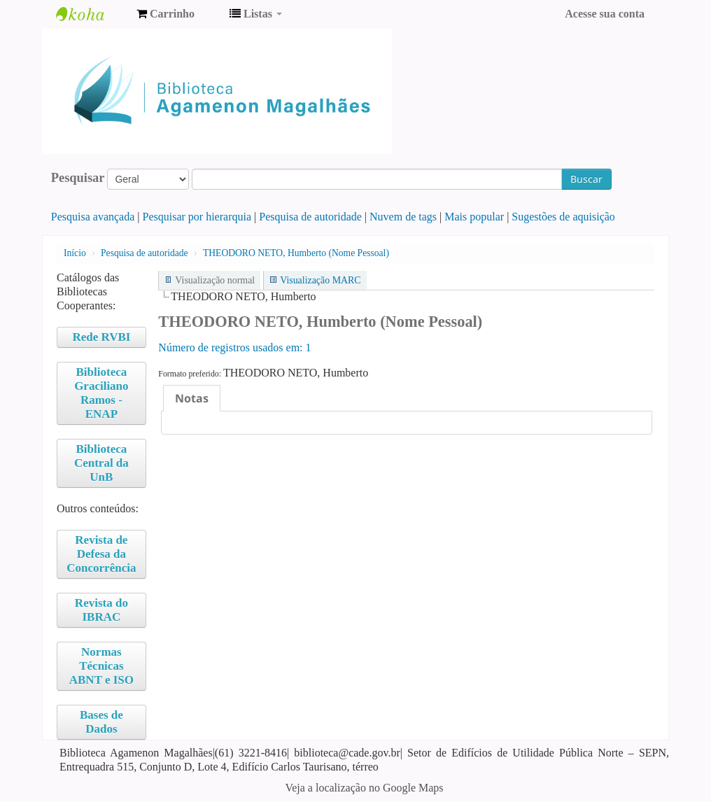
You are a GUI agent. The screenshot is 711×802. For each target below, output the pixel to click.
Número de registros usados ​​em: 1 (234, 347)
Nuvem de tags (403, 217)
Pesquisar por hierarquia (197, 217)
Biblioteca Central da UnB (101, 463)
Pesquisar (78, 178)
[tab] (191, 398)
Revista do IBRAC (101, 610)
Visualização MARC (320, 280)
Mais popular (474, 217)
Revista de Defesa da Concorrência (101, 554)
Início (75, 253)
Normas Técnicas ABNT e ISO (101, 666)
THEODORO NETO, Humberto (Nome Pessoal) (296, 253)
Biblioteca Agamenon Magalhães (91, 14)
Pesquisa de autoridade (310, 217)
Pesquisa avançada (93, 217)
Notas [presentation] (192, 398)
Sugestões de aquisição (563, 217)
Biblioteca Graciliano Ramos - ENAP (101, 393)
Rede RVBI (101, 337)
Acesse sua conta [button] (605, 14)
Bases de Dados (101, 722)
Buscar (586, 178)
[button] (165, 14)
